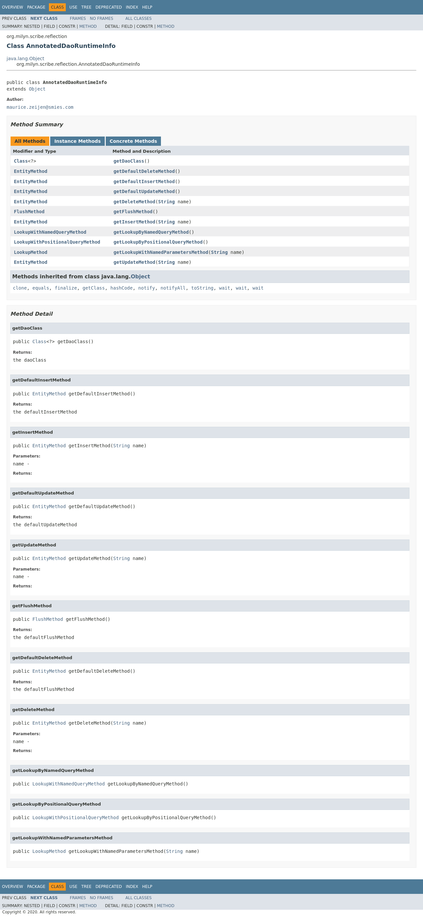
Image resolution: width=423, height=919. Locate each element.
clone (20, 288)
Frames (78, 18)
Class (21, 161)
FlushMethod (29, 211)
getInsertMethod (134, 221)
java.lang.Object (25, 58)
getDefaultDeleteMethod (144, 171)
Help (147, 7)
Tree (86, 7)
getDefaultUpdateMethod (144, 191)
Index (132, 7)
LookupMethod (30, 252)
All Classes (139, 18)
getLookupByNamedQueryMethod (151, 232)
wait (224, 288)
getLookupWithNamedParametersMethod (161, 252)
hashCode (121, 288)
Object (37, 89)
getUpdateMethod (134, 262)
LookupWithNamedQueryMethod (50, 232)
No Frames (101, 18)
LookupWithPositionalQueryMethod (57, 242)
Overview (12, 7)
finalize (66, 288)
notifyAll (173, 288)
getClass (94, 288)
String (166, 201)
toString (202, 288)
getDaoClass (129, 161)
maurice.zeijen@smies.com (40, 107)
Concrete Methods (133, 141)
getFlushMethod (133, 211)
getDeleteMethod (134, 201)
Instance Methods (77, 141)
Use (73, 7)
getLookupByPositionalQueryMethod (158, 242)
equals (40, 288)
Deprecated (109, 7)
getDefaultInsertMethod (144, 181)
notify (146, 288)
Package (36, 7)
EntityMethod (30, 171)
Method (88, 26)
